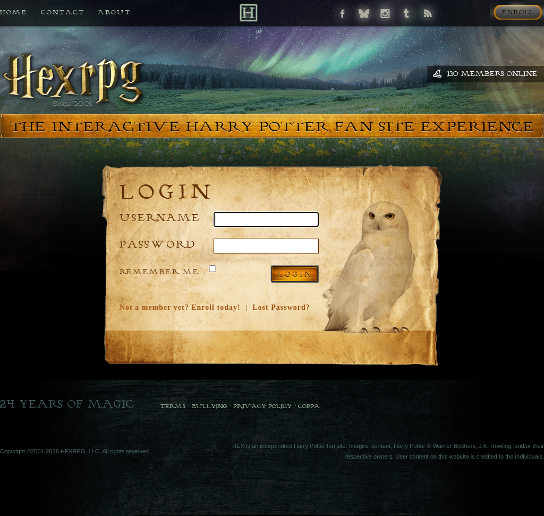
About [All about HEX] (114, 12)
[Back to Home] (248, 12)
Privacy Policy (262, 406)
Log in (294, 274)
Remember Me (159, 271)
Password (158, 244)
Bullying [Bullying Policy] (209, 406)
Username (160, 217)
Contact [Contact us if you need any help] (62, 12)
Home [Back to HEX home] (14, 12)
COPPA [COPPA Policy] (309, 406)
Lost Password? (281, 307)
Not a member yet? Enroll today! (180, 307)
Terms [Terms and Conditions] (172, 406)
